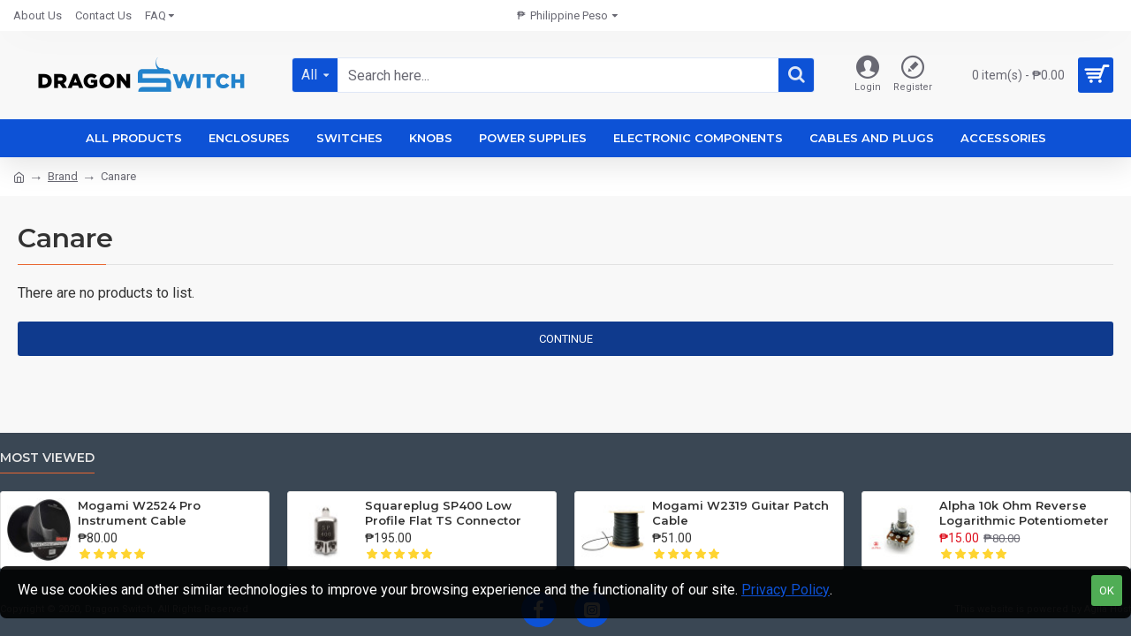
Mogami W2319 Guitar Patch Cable (740, 512)
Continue (566, 338)
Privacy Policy (785, 589)
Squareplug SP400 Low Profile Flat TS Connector (443, 512)
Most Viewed (47, 458)
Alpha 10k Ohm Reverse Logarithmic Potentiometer (1024, 512)
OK (1106, 590)
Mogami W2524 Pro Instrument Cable (139, 512)
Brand (63, 176)
